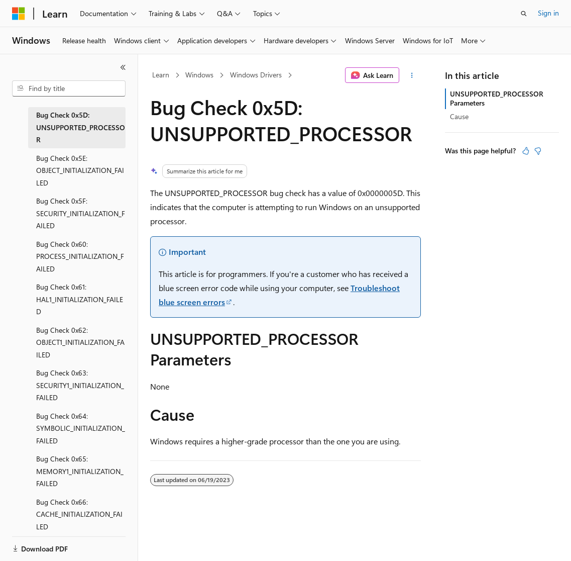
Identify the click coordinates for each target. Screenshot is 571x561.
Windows (199, 74)
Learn (160, 74)
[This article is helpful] (526, 151)
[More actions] (412, 75)
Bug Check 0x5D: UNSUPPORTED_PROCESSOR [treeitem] (80, 127)
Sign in (548, 13)
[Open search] (524, 14)
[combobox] (69, 88)
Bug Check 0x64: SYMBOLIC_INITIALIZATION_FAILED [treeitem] (80, 428)
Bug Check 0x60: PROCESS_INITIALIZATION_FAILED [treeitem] (80, 256)
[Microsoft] (18, 13)
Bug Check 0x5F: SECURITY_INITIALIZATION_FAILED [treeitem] (80, 213)
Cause (459, 116)
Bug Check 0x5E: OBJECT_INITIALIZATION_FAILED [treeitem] (80, 170)
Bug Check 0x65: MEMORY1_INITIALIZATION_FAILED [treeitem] (80, 471)
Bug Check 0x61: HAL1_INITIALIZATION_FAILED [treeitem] (79, 299)
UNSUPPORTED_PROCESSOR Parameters (496, 98)
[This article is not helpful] (538, 151)
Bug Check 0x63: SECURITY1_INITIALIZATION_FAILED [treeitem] (80, 385)
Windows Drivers (256, 74)
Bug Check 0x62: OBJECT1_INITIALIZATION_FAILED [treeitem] (80, 342)
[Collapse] (123, 67)
